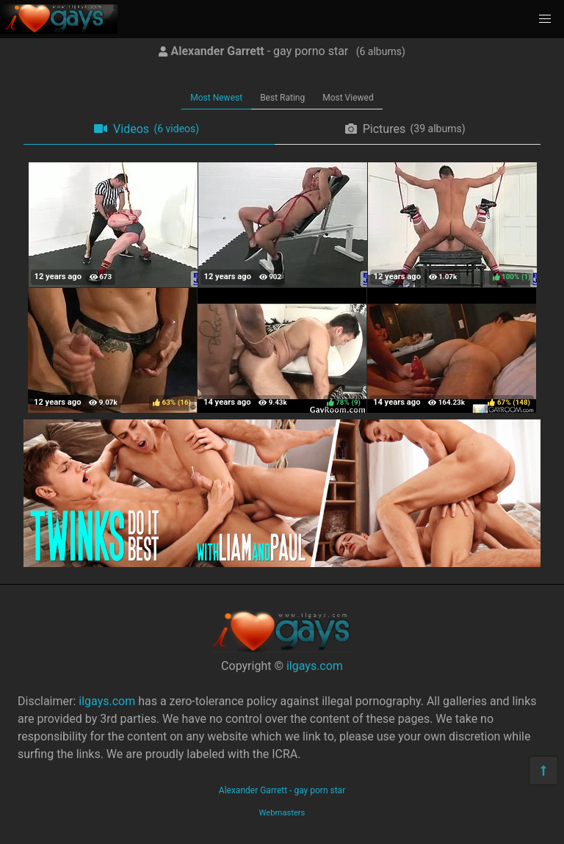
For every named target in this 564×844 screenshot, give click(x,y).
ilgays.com (314, 666)
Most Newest (216, 98)
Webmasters (282, 813)
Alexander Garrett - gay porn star (282, 790)
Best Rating (282, 98)
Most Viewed (348, 98)
